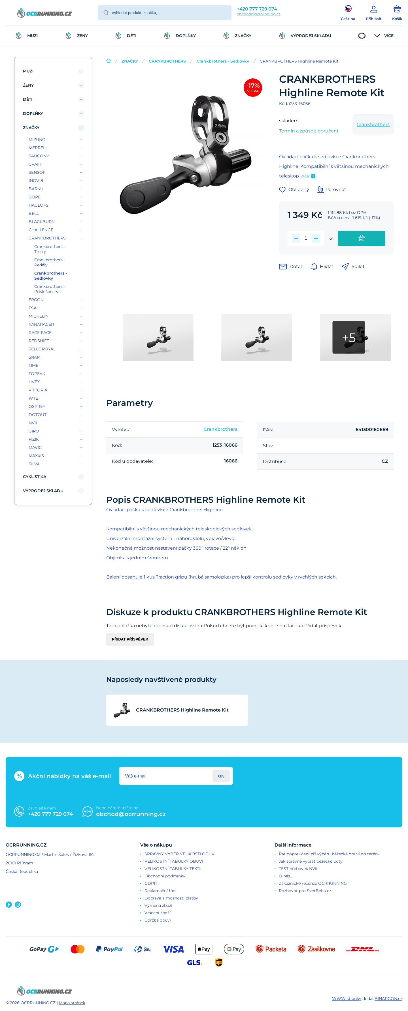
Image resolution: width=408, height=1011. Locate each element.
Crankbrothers (373, 124)
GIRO (34, 431)
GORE (35, 197)
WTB (34, 398)
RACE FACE (40, 332)
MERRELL (38, 147)
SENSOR (37, 172)
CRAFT (35, 164)
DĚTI (27, 99)
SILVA (34, 463)
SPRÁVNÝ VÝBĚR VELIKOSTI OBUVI (180, 853)
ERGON (36, 299)
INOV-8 (36, 180)
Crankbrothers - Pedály (49, 262)
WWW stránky (346, 998)
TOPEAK (37, 373)
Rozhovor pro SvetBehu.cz (305, 890)
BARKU (36, 188)
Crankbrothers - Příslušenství (49, 289)
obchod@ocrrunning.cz (258, 14)
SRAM (35, 357)
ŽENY (28, 85)
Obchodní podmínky (164, 876)
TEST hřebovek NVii (298, 868)
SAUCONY (39, 155)
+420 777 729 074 (257, 9)
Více (304, 176)
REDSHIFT (39, 340)
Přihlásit (221, 776)
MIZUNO (37, 139)
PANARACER (41, 324)
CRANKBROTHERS (167, 61)
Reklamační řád (159, 890)
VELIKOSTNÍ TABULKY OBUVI (173, 861)
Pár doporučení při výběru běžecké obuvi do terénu (329, 853)
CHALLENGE (41, 229)
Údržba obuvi (157, 920)
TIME (33, 365)
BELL (34, 213)
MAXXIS (36, 455)
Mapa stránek (72, 1002)
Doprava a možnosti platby (171, 898)
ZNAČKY (130, 61)
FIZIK (34, 439)
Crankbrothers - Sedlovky (223, 61)
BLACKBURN (42, 221)
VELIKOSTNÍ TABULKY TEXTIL (173, 868)
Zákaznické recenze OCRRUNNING (313, 883)
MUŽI (28, 71)
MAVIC (35, 447)
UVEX (34, 381)
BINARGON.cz (388, 998)
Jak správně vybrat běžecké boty (311, 861)
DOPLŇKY (33, 113)
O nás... (286, 876)
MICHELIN (38, 316)
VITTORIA (38, 390)
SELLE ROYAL (42, 349)
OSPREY (37, 406)
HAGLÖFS (38, 205)
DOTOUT (37, 414)
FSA (33, 307)
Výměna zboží (158, 905)
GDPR (150, 883)
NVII (33, 422)
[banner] (45, 13)
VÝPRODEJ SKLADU (43, 490)
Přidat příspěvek (130, 639)
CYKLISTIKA (34, 476)
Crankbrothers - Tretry (49, 249)
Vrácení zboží (157, 912)
